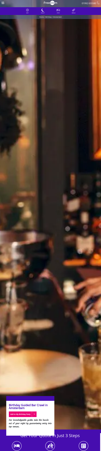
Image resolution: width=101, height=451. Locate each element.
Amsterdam (57, 17)
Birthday (48, 17)
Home (41, 17)
